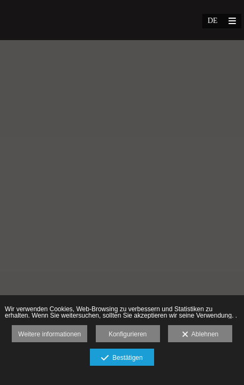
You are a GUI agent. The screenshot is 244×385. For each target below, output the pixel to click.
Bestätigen (121, 358)
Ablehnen (200, 334)
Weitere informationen (49, 334)
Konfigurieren (128, 334)
